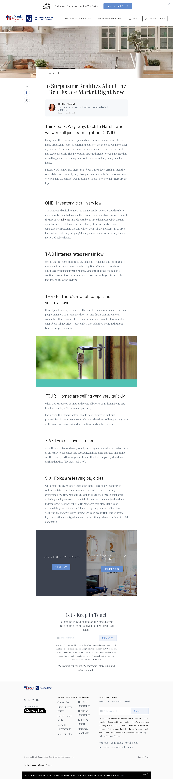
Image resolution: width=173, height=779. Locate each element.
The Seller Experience (78, 19)
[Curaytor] (35, 713)
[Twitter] (29, 700)
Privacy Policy (143, 757)
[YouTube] (37, 700)
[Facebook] (25, 700)
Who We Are (63, 702)
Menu (133, 19)
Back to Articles (55, 73)
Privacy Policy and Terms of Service (86, 659)
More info (121, 775)
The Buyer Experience (109, 19)
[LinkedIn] (33, 700)
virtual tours (63, 219)
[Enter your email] (79, 637)
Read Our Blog (64, 734)
